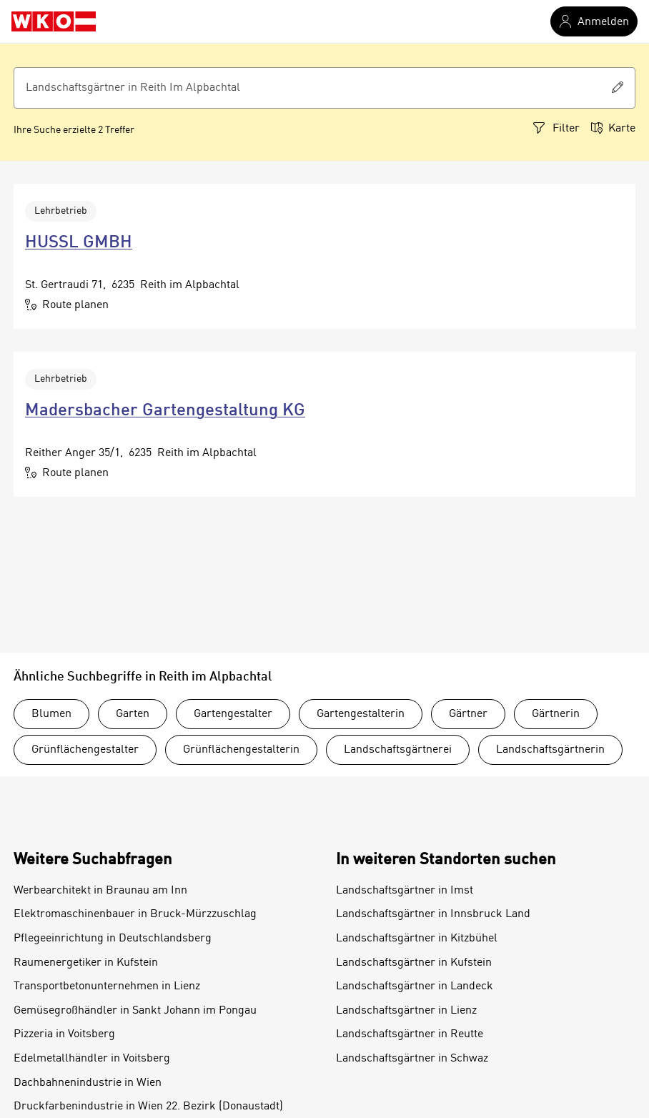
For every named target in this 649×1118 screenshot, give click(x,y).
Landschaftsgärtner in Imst (404, 890)
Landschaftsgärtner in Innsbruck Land (433, 914)
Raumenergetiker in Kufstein (86, 963)
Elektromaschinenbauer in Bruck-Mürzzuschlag (135, 914)
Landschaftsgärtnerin (550, 750)
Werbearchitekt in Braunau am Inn (100, 890)
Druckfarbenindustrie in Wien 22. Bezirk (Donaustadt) (148, 1106)
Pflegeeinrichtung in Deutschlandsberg (113, 938)
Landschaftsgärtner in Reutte (409, 1034)
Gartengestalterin (361, 714)
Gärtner (468, 714)
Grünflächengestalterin (241, 750)
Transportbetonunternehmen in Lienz (107, 986)
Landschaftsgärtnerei (398, 750)
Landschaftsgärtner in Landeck (414, 986)
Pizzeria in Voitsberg (64, 1034)
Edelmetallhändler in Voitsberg (92, 1058)
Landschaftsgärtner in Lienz (406, 1010)
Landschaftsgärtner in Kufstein (414, 963)
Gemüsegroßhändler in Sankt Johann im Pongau (135, 1010)
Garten (132, 714)
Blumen (51, 714)
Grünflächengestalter (85, 750)
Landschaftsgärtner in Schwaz (412, 1058)
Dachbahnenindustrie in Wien (88, 1083)
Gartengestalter (233, 714)
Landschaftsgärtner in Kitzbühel (416, 938)
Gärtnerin (556, 714)
